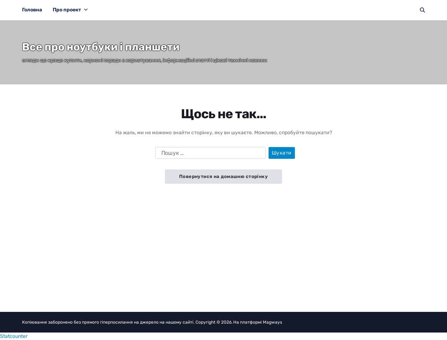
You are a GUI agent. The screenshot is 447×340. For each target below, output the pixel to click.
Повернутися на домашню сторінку (223, 176)
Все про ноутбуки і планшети (101, 47)
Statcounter (13, 336)
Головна (32, 10)
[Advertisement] (223, 237)
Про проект (70, 10)
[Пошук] (422, 9)
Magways (272, 322)
